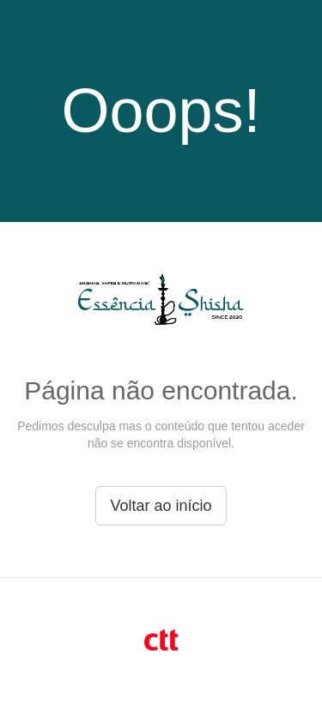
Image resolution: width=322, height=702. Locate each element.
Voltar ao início (160, 505)
